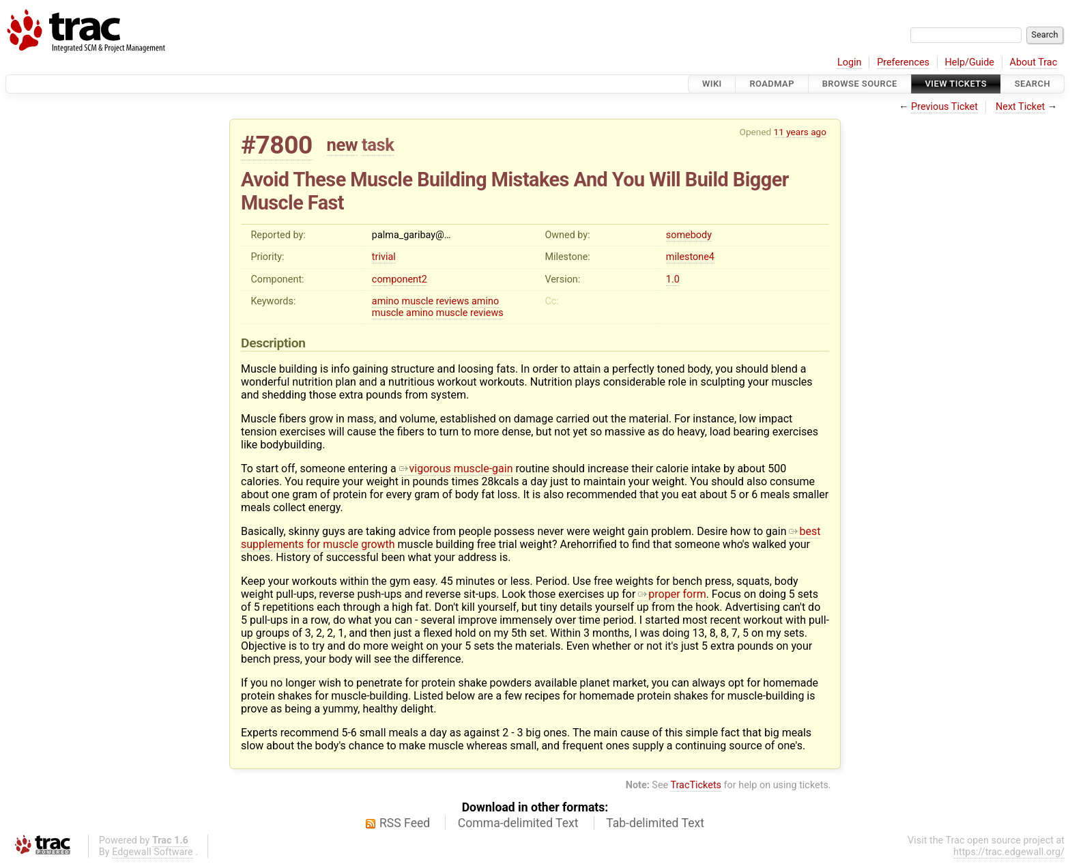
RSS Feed (404, 823)
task (378, 144)
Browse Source (859, 83)
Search (1032, 83)
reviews (452, 301)
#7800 (277, 145)
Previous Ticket (944, 107)
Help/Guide (969, 62)
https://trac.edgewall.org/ (1009, 852)
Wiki (712, 83)
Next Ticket (1020, 107)
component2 (399, 279)
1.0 (673, 279)
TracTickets (695, 785)
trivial (384, 257)
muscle (418, 301)
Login (849, 62)
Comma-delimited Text (518, 823)
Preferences (903, 62)
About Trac (1034, 62)
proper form (672, 594)
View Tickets (956, 83)
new (342, 144)
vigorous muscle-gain (456, 468)
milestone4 (690, 257)
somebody (689, 235)
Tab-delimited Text (655, 823)
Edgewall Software (152, 852)
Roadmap (771, 83)
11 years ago (800, 131)
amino (385, 301)
